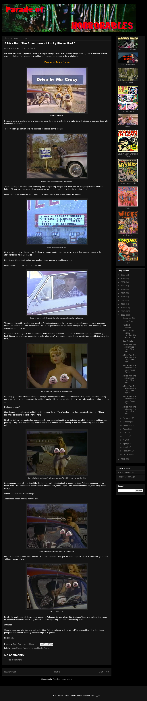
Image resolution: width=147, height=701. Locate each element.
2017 (123, 297)
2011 (123, 459)
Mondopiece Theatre (127, 49)
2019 (123, 289)
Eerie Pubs (127, 235)
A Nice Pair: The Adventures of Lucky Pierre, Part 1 (129, 410)
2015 (123, 304)
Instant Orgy (128, 321)
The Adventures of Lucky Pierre (36, 648)
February (127, 451)
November (127, 418)
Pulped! (128, 263)
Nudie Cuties (16, 648)
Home (57, 671)
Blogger (96, 695)
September (128, 425)
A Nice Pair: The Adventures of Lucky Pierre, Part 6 (129, 358)
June (125, 436)
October (126, 422)
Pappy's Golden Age (126, 477)
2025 (123, 275)
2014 (123, 308)
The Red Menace (127, 326)
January (126, 454)
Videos (128, 126)
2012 (123, 315)
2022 (123, 278)
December (127, 318)
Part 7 (11, 638)
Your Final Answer (127, 65)
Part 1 (32, 48)
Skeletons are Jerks (128, 183)
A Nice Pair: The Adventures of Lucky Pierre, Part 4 (129, 379)
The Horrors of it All (126, 472)
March (126, 447)
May (125, 440)
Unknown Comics (128, 111)
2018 (123, 293)
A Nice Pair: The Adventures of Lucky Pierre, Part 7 (129, 348)
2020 (123, 286)
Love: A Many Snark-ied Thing (128, 155)
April (125, 444)
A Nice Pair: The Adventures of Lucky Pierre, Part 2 (129, 399)
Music (127, 208)
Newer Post (10, 671)
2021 (123, 282)
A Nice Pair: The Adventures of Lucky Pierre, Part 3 (129, 389)
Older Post (104, 671)
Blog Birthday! (128, 341)
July (125, 433)
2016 (123, 300)
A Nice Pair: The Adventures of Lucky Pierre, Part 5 (129, 368)
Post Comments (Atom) (62, 679)
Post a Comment (15, 660)
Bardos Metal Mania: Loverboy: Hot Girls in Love (129, 334)
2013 (123, 311)
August (126, 429)
